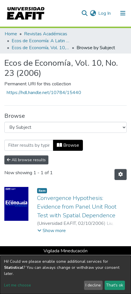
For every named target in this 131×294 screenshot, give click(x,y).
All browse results (26, 160)
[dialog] (65, 275)
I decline (93, 285)
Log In (104, 13)
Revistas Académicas (45, 34)
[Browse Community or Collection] (65, 127)
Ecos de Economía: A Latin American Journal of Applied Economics (41, 41)
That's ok (114, 285)
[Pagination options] (120, 174)
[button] (93, 13)
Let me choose (17, 285)
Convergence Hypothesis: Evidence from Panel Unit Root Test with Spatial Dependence (77, 206)
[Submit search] (84, 13)
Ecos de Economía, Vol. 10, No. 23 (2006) (41, 48)
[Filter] (28, 145)
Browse (68, 145)
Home (11, 34)
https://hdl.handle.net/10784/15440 (44, 92)
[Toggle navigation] (123, 13)
